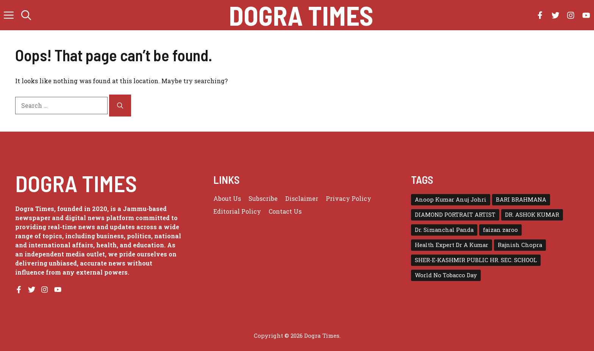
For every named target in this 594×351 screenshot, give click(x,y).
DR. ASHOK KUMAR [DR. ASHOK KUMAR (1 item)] (532, 214)
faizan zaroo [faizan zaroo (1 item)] (500, 229)
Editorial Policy (237, 211)
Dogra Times (301, 15)
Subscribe (263, 198)
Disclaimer (301, 198)
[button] (26, 15)
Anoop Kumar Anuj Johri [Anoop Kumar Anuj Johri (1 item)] (450, 199)
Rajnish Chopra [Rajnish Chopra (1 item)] (520, 244)
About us (227, 198)
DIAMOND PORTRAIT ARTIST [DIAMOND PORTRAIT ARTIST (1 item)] (455, 214)
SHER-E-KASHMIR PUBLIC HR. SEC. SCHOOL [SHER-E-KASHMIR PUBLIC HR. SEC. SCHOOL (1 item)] (476, 260)
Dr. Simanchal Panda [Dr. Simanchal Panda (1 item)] (444, 229)
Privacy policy (348, 198)
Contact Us (285, 211)
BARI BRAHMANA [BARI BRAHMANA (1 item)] (521, 199)
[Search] (120, 105)
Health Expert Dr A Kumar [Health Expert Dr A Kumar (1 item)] (451, 244)
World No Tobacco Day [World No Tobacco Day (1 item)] (446, 275)
